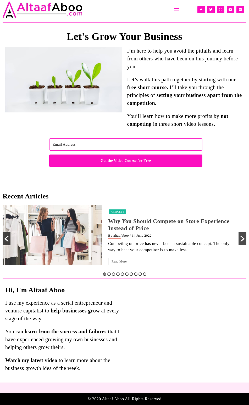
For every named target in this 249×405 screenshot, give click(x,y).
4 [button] (118, 274)
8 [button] (135, 274)
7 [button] (131, 274)
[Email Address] (125, 144)
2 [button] (109, 274)
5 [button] (122, 274)
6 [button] (127, 274)
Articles (117, 211)
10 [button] (144, 274)
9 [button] (140, 274)
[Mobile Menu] (176, 9)
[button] (6, 238)
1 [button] (104, 274)
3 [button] (113, 274)
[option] (124, 239)
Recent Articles (26, 196)
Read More (119, 261)
